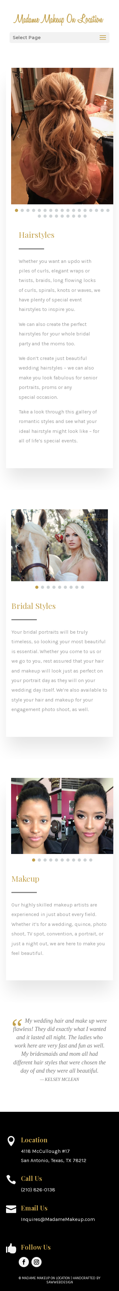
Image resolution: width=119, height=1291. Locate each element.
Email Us (34, 1207)
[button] (18, 136)
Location (34, 1139)
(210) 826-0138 (38, 1190)
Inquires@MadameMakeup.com (58, 1219)
